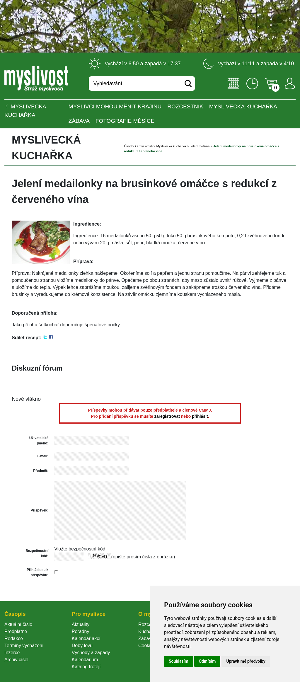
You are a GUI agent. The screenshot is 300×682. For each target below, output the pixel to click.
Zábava (79, 121)
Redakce (13, 638)
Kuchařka (148, 631)
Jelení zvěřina (199, 146)
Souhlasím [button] (178, 661)
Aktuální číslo (18, 624)
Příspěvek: (39, 510)
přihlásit (200, 416)
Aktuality (80, 624)
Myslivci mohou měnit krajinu (115, 106)
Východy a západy (91, 652)
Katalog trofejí (86, 666)
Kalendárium (85, 659)
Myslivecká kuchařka (243, 106)
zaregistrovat (167, 416)
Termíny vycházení (23, 645)
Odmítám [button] (207, 661)
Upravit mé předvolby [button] (245, 661)
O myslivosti (144, 146)
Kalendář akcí (86, 638)
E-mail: (42, 456)
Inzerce (12, 652)
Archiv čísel (16, 659)
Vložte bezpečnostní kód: (80, 548)
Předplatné (15, 631)
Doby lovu (82, 645)
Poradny (80, 631)
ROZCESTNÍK (185, 106)
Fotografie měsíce (125, 121)
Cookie (146, 645)
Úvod (128, 146)
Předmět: (40, 471)
